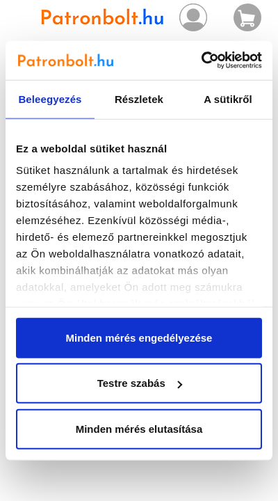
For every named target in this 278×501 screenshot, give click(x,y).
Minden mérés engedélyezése (139, 337)
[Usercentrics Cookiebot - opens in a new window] (201, 60)
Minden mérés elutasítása (139, 428)
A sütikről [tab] (228, 98)
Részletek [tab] (139, 98)
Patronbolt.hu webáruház (102, 18)
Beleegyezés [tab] (49, 98)
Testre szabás (139, 383)
